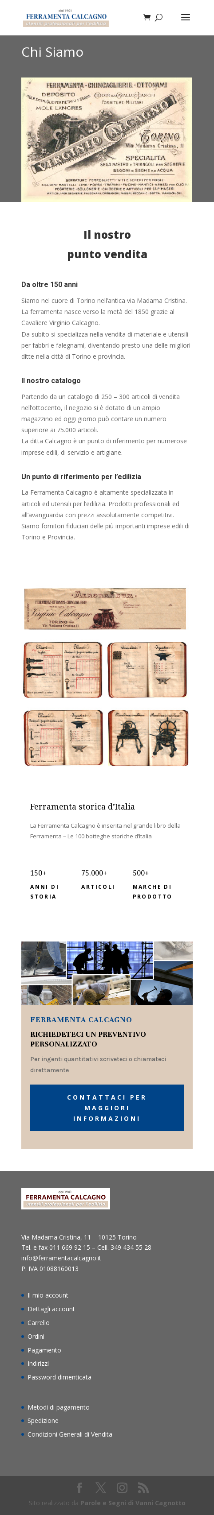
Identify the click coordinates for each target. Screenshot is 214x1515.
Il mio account (48, 1295)
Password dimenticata (59, 1377)
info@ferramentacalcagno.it (61, 1258)
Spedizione (43, 1420)
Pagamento (44, 1350)
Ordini (36, 1336)
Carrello (39, 1322)
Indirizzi (38, 1363)
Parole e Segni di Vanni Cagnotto (133, 1503)
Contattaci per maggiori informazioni (107, 1108)
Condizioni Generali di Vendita (70, 1434)
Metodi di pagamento (59, 1407)
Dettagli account (51, 1309)
